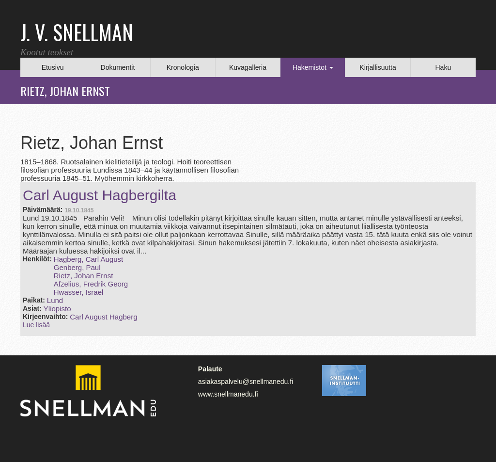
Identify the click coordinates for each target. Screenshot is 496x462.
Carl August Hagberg (103, 317)
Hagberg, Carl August (88, 259)
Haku (443, 67)
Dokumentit (118, 67)
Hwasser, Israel (79, 292)
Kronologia (183, 67)
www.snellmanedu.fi (228, 394)
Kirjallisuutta (377, 67)
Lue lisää (36, 325)
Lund (55, 300)
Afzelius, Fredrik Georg (91, 284)
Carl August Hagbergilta (99, 195)
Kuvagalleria (247, 67)
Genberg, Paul (77, 267)
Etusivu (53, 67)
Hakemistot (313, 67)
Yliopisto (57, 308)
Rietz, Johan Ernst (83, 275)
